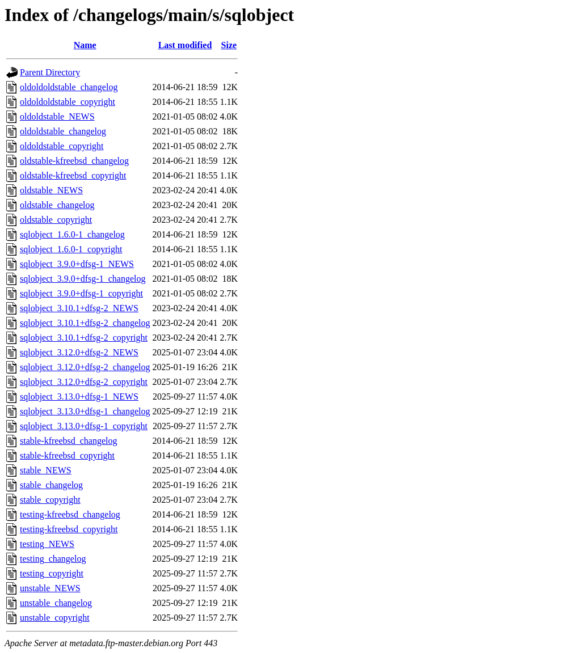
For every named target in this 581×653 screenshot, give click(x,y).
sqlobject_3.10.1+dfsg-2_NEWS (79, 308)
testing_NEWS (47, 544)
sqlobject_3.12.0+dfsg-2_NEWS (79, 352)
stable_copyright (50, 499)
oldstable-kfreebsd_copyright (73, 175)
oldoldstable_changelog (63, 131)
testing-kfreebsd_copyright (68, 529)
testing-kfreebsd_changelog (70, 514)
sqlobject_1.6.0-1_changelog (72, 234)
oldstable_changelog (57, 205)
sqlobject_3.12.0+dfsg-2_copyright (84, 382)
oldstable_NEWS (51, 190)
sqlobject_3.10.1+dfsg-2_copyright (84, 337)
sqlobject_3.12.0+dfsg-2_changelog (85, 367)
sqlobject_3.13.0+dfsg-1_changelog (85, 411)
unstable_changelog (56, 603)
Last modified (185, 45)
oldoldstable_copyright (62, 146)
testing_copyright (51, 573)
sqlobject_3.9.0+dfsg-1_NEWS (77, 264)
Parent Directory (50, 72)
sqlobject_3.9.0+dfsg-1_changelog (82, 278)
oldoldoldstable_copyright (67, 102)
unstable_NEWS (50, 588)
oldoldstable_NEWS (57, 116)
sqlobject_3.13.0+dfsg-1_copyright (84, 426)
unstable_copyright (55, 617)
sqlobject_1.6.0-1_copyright (71, 249)
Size (229, 45)
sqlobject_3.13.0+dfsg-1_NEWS (79, 396)
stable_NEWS (45, 470)
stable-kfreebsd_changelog (68, 441)
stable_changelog (51, 485)
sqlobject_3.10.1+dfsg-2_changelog (85, 323)
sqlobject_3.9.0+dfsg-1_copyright (81, 293)
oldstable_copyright (56, 219)
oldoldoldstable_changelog (68, 87)
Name (85, 45)
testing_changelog (53, 558)
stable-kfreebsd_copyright (67, 455)
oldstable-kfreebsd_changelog (74, 161)
